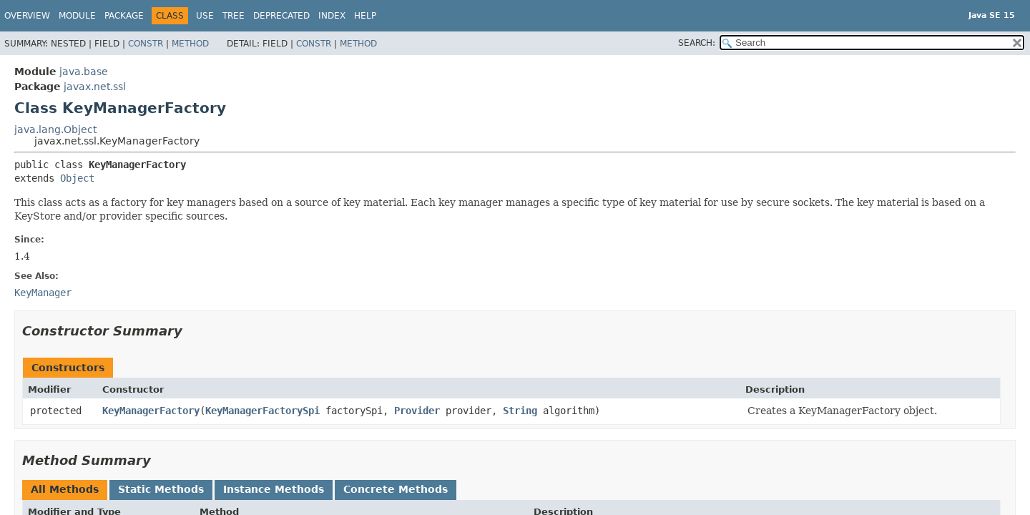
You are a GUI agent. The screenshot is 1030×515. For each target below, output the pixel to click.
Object (77, 178)
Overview (27, 16)
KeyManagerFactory (151, 410)
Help (365, 16)
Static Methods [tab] (161, 489)
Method (190, 44)
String (520, 410)
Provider (417, 410)
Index (331, 16)
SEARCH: (696, 43)
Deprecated (281, 16)
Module (77, 16)
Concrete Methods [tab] (395, 489)
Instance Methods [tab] (273, 489)
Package (124, 16)
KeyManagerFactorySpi (262, 410)
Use (205, 16)
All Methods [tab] (65, 489)
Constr (145, 44)
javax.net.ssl (95, 86)
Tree (233, 16)
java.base (83, 71)
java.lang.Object (55, 129)
